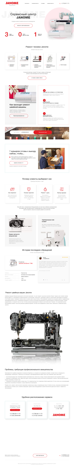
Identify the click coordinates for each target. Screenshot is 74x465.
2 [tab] (45, 276)
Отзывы (43, 3)
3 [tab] (47, 276)
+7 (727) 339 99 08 (15, 412)
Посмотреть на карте (15, 406)
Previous (62, 276)
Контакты (27, 3)
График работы (35, 3)
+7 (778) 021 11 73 (65, 3)
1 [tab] (43, 276)
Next (64, 276)
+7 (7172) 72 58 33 (37, 412)
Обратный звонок (40, 452)
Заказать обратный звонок (23, 25)
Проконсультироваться (18, 115)
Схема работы (50, 3)
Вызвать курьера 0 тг (18, 159)
